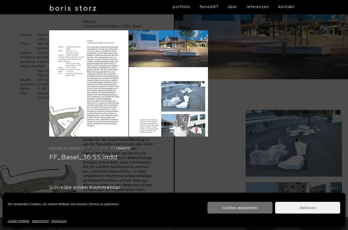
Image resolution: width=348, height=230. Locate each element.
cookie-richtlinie (18, 221)
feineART (209, 6)
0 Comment (121, 148)
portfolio (181, 6)
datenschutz (40, 221)
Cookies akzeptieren (240, 207)
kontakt (286, 6)
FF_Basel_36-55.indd (83, 157)
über (232, 6)
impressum (59, 221)
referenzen (257, 6)
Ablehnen (307, 207)
